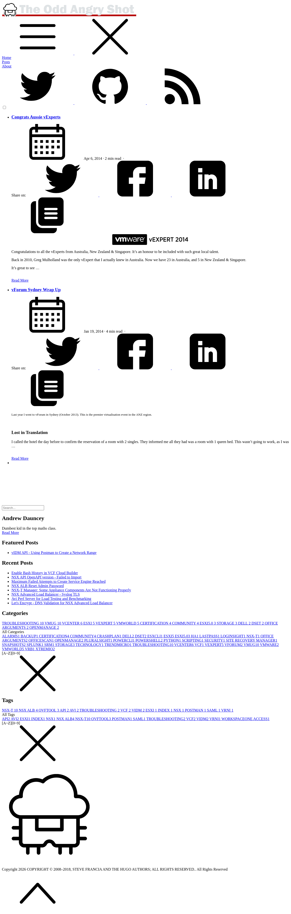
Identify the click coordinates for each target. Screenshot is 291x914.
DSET (258, 623)
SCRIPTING (193, 640)
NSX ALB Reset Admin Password (37, 586)
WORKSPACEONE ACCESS (245, 719)
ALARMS (11, 636)
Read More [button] (10, 533)
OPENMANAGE (44, 627)
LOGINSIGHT (233, 636)
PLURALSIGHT (98, 640)
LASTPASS (209, 636)
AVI (75, 710)
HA (195, 636)
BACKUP (30, 636)
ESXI (89, 623)
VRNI (227, 710)
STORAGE (227, 623)
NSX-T (253, 636)
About (6, 66)
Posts (6, 62)
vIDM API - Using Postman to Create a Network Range (54, 553)
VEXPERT (106, 623)
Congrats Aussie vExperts (36, 116)
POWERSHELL (150, 640)
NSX (179, 710)
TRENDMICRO (118, 645)
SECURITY (215, 640)
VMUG (53, 623)
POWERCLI (124, 640)
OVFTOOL (49, 710)
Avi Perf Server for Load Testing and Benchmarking (51, 599)
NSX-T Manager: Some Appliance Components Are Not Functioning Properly (71, 590)
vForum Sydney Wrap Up (36, 289)
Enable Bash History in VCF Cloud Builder (44, 573)
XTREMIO (45, 649)
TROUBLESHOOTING (23, 623)
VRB (30, 649)
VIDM (139, 710)
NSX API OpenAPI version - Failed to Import (46, 577)
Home (6, 58)
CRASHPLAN (109, 636)
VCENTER (72, 623)
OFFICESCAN (42, 640)
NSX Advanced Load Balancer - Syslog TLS (45, 594)
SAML (214, 710)
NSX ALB (29, 710)
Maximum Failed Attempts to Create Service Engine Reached (58, 581)
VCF (199, 645)
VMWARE (269, 645)
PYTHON (172, 640)
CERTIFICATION (156, 623)
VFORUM (234, 645)
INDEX (166, 710)
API (65, 710)
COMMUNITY (186, 623)
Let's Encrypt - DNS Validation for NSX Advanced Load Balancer (61, 603)
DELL (244, 623)
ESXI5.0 (208, 623)
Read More (20, 280)
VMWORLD (128, 623)
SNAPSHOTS (14, 645)
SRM (49, 645)
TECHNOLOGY (90, 645)
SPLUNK (35, 645)
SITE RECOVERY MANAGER (251, 640)
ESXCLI (155, 636)
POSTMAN (196, 710)
